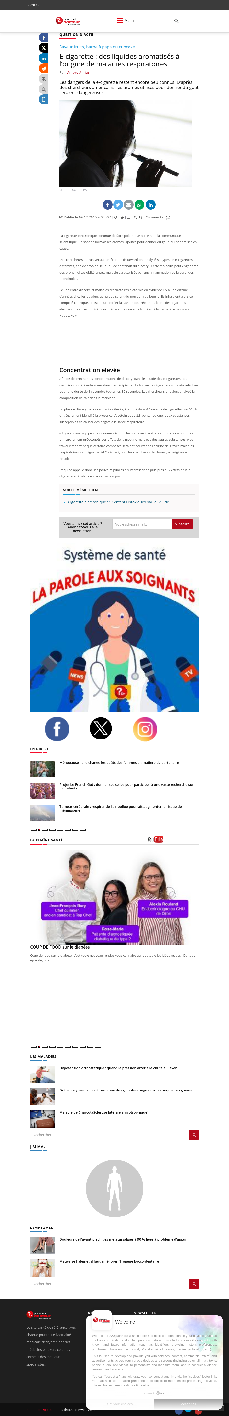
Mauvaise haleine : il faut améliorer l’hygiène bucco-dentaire (109, 1260)
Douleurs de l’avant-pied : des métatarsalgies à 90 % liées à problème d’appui (122, 1238)
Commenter (158, 217)
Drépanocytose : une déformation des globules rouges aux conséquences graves (125, 1090)
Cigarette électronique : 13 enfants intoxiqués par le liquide (118, 501)
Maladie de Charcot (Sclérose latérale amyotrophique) (103, 1112)
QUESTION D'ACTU (75, 34)
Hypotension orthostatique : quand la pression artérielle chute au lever (118, 1067)
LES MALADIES (43, 1056)
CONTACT (34, 5)
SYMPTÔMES (41, 1227)
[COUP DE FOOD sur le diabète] (114, 897)
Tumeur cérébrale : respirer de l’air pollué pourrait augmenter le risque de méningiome (120, 808)
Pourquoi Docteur (40, 1409)
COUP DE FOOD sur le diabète (60, 947)
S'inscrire (182, 524)
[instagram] (151, 728)
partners (121, 1336)
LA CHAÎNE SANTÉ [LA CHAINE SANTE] (46, 839)
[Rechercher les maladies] (194, 1135)
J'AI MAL (37, 1146)
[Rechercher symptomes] (194, 1283)
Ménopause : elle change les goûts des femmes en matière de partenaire (119, 762)
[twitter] (107, 728)
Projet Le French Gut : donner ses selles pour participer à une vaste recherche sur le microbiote (128, 786)
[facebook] (63, 728)
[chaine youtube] (173, 841)
